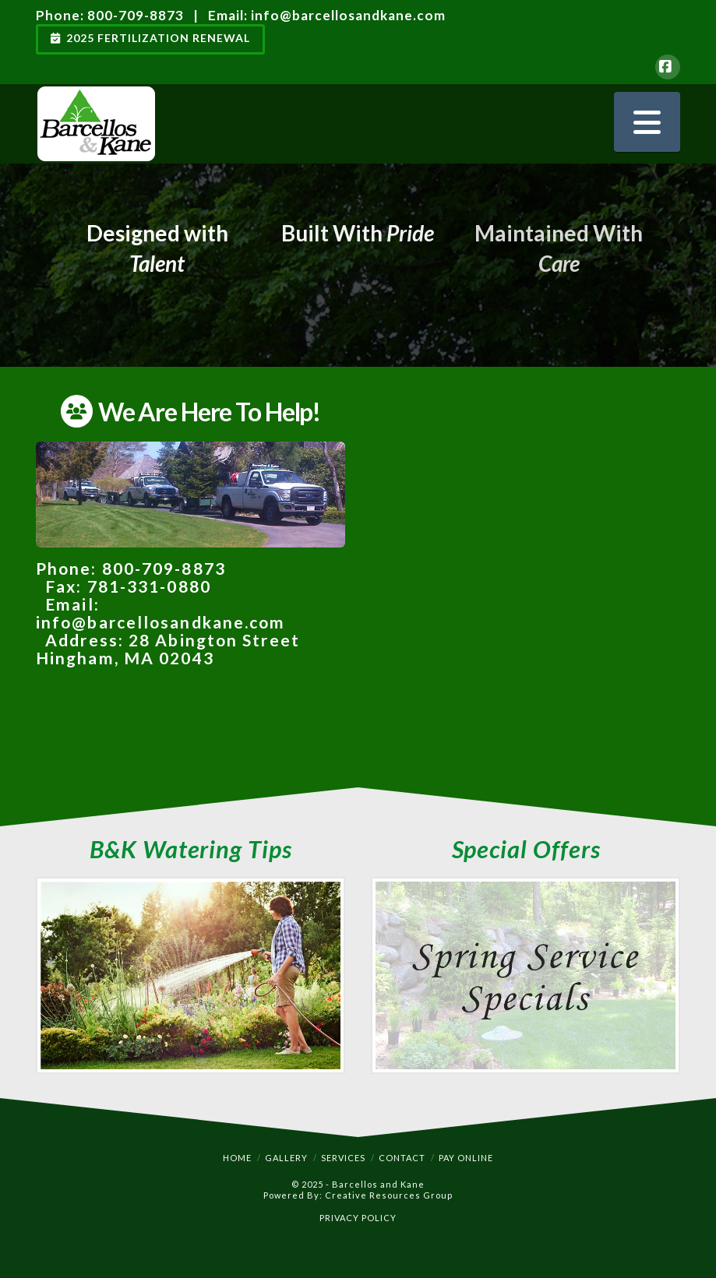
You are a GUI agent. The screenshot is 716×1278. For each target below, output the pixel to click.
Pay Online (466, 1158)
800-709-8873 (135, 15)
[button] (647, 122)
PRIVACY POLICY (358, 1218)
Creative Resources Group (389, 1195)
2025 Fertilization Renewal (150, 37)
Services (343, 1158)
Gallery (286, 1158)
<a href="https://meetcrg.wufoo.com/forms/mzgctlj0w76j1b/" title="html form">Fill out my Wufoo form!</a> (525, 586)
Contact (402, 1158)
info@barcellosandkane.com (348, 15)
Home (237, 1158)
